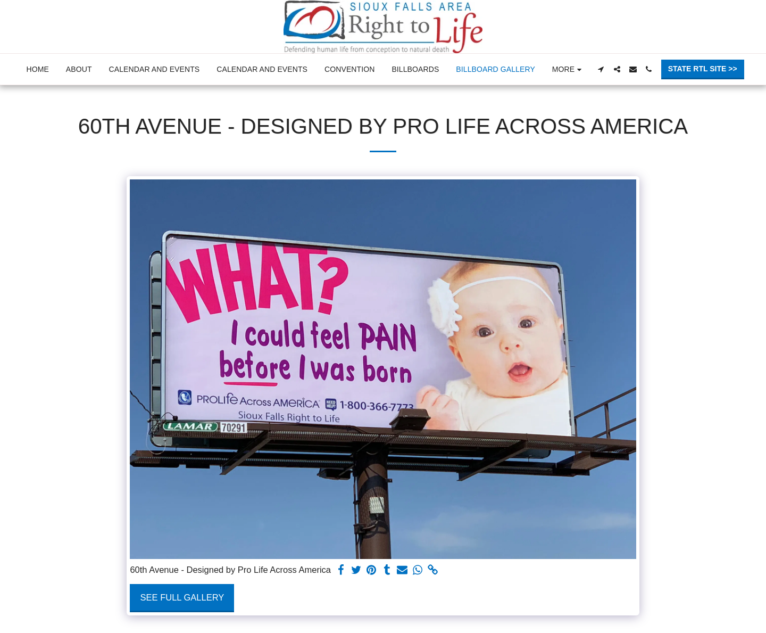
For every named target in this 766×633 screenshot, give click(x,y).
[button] (601, 69)
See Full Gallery (182, 597)
